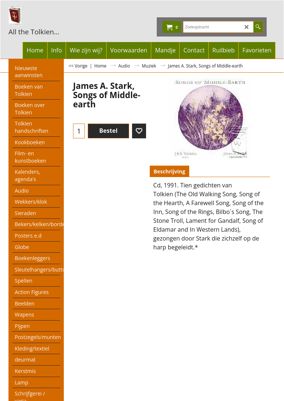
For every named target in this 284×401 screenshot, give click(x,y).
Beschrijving (169, 171)
